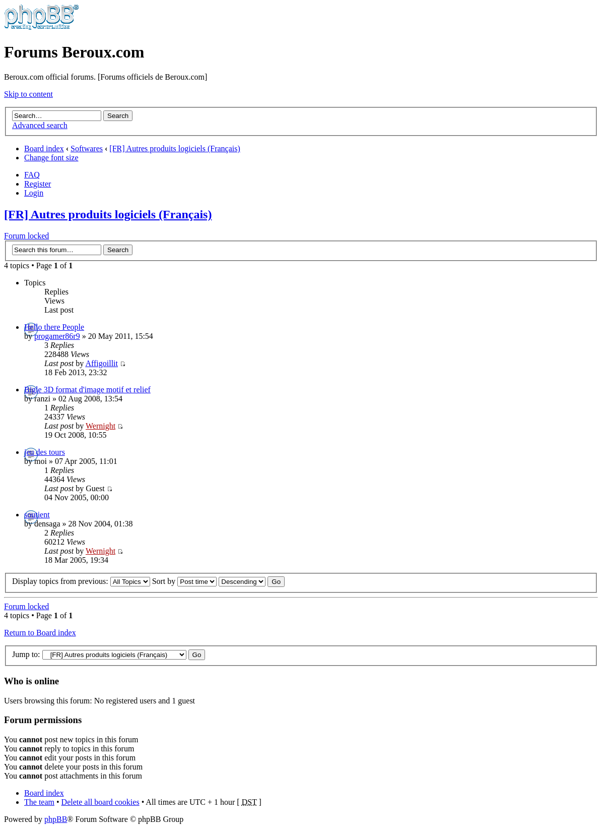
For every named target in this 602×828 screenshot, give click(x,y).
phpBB (55, 819)
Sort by (184, 581)
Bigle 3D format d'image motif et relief (87, 389)
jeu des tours (44, 452)
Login (33, 193)
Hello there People (54, 327)
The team (39, 802)
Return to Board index (40, 632)
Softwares (87, 148)
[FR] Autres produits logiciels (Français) (174, 148)
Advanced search (40, 125)
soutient (37, 514)
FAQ (32, 174)
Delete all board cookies (100, 802)
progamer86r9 (57, 336)
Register (37, 184)
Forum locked (26, 235)
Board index (44, 148)
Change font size (51, 157)
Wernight (100, 426)
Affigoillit (101, 363)
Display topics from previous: (81, 581)
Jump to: (26, 654)
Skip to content (28, 94)
